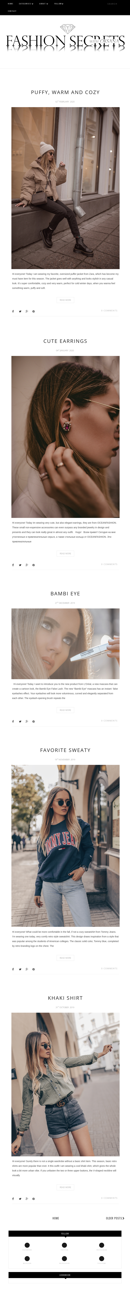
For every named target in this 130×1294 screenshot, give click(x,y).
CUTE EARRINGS (65, 340)
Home (56, 1218)
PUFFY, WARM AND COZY (65, 92)
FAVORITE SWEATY (65, 750)
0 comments (109, 310)
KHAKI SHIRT (65, 997)
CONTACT (12, 11)
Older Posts (115, 1218)
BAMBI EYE (65, 593)
